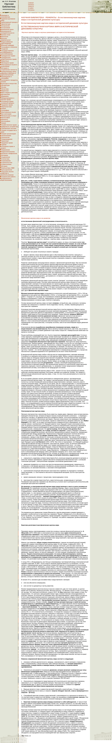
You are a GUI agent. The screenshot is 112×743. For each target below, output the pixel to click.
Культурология (6, 170)
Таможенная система (8, 128)
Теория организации (8, 134)
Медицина (4, 96)
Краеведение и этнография (6, 77)
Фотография (5, 121)
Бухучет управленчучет (5, 39)
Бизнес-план (5, 35)
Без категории (6, 114)
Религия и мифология (9, 153)
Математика (5, 94)
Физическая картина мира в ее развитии (35, 218)
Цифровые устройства (9, 126)
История (4, 166)
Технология (5, 137)
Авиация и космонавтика (5, 16)
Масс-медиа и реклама (9, 92)
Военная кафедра (7, 45)
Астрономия (5, 27)
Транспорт (5, 141)
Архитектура (5, 24)
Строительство (6, 162)
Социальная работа (8, 176)
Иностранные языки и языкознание (8, 65)
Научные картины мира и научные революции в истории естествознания (47, 32)
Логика (3, 87)
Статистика (5, 159)
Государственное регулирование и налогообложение (7, 52)
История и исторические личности (8, 69)
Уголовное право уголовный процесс (7, 102)
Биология (4, 36)
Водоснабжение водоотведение (6, 42)
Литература (5, 85)
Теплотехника (6, 135)
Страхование (6, 161)
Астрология (5, 26)
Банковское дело (7, 29)
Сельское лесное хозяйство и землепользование (7, 173)
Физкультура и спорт (8, 116)
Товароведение (6, 139)
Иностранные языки (8, 112)
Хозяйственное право (9, 125)
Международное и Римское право (7, 98)
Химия (3, 108)
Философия (5, 117)
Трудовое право (7, 105)
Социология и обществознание (6, 179)
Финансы (4, 119)
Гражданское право (8, 56)
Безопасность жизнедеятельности (7, 32)
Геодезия (4, 49)
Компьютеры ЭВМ (7, 168)
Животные (5, 61)
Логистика (5, 89)
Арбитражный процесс (9, 22)
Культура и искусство (9, 83)
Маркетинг (5, 91)
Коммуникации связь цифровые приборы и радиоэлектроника (8, 73)
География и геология (9, 47)
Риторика (4, 155)
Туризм (3, 144)
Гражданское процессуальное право (8, 58)
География (5, 110)
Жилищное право (7, 63)
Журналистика (6, 107)
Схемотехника (6, 164)
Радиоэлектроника (8, 151)
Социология (5, 157)
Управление (5, 150)
